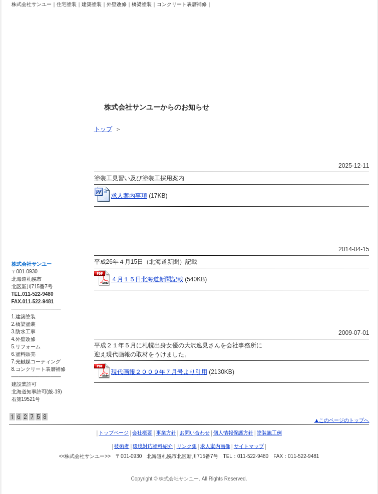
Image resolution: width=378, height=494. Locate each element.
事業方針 (166, 432)
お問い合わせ (195, 432)
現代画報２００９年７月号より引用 (159, 371)
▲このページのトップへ (341, 420)
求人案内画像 (35, 207)
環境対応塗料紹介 (41, 165)
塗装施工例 (32, 123)
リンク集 (29, 186)
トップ (103, 129)
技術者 (26, 144)
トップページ (114, 432)
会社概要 (142, 432)
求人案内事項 (129, 195)
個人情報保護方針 (233, 432)
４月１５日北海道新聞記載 (147, 279)
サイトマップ (35, 228)
